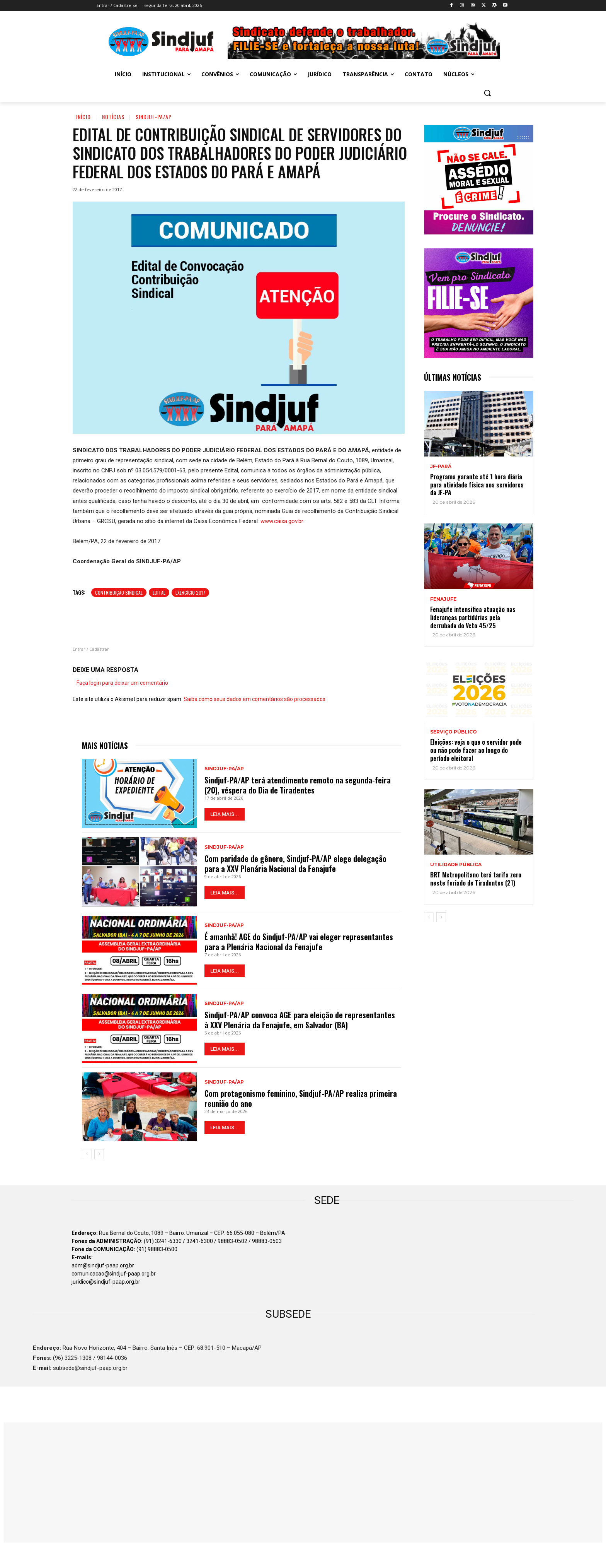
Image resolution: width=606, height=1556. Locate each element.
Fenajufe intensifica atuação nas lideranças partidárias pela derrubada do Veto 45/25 (473, 617)
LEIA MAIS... (224, 814)
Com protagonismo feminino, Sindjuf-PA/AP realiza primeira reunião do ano (300, 1098)
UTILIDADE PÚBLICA (456, 864)
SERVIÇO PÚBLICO (453, 732)
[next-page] (99, 1154)
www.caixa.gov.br (281, 521)
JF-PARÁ (440, 466)
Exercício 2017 (190, 592)
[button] (487, 93)
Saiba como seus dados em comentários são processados (254, 699)
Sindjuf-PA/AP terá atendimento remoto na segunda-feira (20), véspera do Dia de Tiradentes (297, 785)
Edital (159, 592)
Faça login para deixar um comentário (122, 683)
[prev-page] (87, 1154)
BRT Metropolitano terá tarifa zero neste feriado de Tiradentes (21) (475, 878)
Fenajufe (443, 599)
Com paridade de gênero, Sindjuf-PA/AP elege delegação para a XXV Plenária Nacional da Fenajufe (295, 863)
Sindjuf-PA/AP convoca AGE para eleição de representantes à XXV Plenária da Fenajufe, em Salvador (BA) (299, 1020)
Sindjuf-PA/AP (154, 117)
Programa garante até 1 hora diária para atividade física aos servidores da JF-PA (477, 485)
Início (83, 117)
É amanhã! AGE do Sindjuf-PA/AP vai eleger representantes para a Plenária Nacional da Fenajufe (298, 941)
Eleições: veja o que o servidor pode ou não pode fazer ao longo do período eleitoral (476, 750)
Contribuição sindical (119, 592)
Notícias (113, 117)
